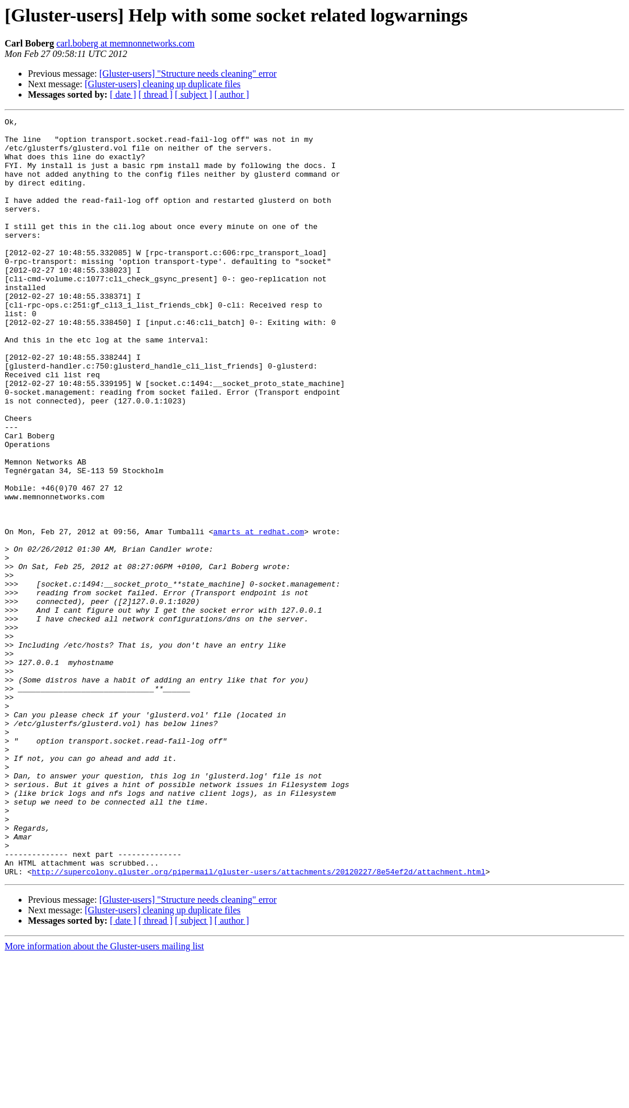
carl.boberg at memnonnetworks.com (125, 43)
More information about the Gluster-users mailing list (104, 1098)
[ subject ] (193, 94)
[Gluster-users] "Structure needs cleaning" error (188, 73)
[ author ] (232, 94)
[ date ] (123, 94)
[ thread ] (155, 94)
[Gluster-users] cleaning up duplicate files (163, 84)
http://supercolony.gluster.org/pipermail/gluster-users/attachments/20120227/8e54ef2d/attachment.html (258, 1023)
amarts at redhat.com (258, 615)
